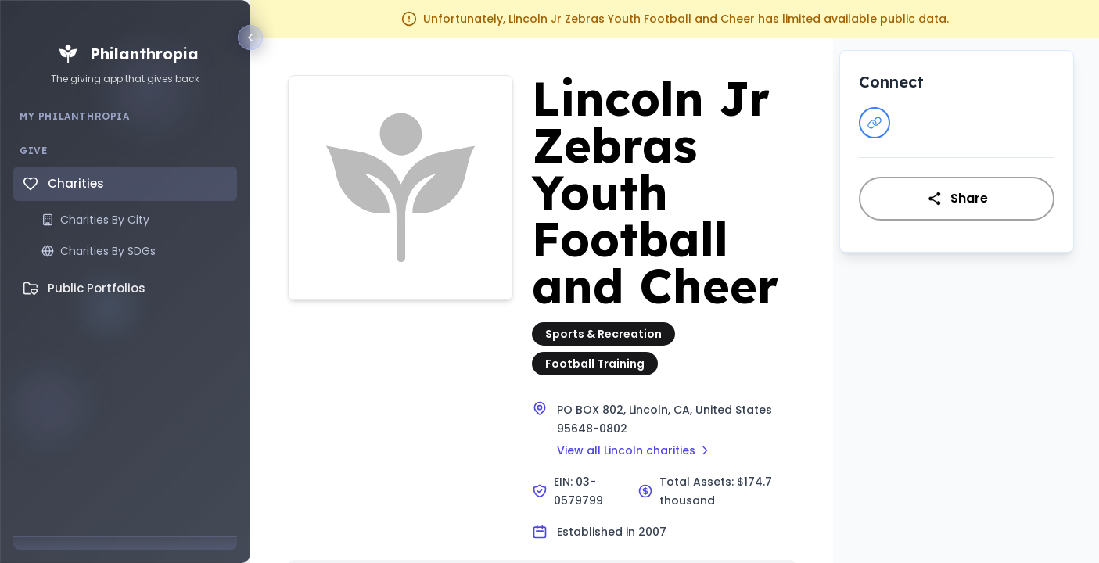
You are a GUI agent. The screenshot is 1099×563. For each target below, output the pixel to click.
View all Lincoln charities (634, 450)
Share (957, 198)
